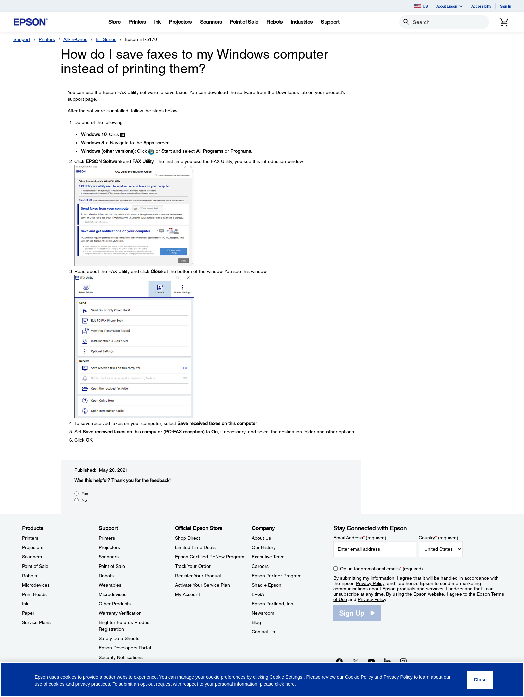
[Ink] (157, 22)
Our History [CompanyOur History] (264, 547)
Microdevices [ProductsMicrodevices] (36, 585)
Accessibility (481, 6)
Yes (85, 493)
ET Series (106, 39)
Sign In (505, 6)
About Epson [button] (449, 6)
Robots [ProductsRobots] (29, 575)
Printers (47, 39)
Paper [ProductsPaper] (28, 613)
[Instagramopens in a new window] (403, 661)
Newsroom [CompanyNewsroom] (263, 613)
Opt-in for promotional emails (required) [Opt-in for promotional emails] (381, 568)
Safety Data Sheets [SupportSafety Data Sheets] (119, 638)
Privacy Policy (370, 583)
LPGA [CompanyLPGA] (258, 594)
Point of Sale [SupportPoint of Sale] (112, 566)
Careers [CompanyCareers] (260, 566)
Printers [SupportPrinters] (107, 538)
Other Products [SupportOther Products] (115, 603)
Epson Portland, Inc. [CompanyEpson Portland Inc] (273, 603)
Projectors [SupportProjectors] (109, 547)
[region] (262, 679)
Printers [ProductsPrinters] (30, 538)
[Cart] (504, 22)
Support (21, 39)
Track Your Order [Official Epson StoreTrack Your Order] (193, 566)
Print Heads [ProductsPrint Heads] (34, 594)
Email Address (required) (359, 537)
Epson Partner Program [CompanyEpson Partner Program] (277, 575)
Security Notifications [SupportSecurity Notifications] (121, 657)
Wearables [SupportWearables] (110, 585)
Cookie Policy (359, 677)
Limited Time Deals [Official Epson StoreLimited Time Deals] (195, 547)
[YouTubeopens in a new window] (371, 661)
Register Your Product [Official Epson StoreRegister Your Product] (198, 575)
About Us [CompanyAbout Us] (261, 538)
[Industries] (301, 22)
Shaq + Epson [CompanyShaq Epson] (266, 585)
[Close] (480, 680)
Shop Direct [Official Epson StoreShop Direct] (187, 538)
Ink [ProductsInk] (25, 603)
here (290, 684)
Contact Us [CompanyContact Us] (263, 631)
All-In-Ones (75, 39)
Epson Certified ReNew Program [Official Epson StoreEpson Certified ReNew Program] (209, 556)
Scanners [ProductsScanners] (32, 556)
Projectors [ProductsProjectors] (32, 547)
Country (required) (438, 537)
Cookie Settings (287, 677)
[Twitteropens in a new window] (355, 661)
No (84, 500)
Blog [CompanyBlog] (256, 622)
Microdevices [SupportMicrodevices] (112, 594)
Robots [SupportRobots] (106, 575)
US (421, 6)
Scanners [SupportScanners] (109, 556)
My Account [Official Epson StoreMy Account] (187, 594)
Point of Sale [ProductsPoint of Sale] (35, 566)
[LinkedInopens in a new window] (387, 661)
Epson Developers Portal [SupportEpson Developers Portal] (125, 647)
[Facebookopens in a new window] (339, 661)
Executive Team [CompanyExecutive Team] (268, 556)
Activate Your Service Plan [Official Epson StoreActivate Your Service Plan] (202, 585)
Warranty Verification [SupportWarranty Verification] (120, 613)
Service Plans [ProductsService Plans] (36, 622)
